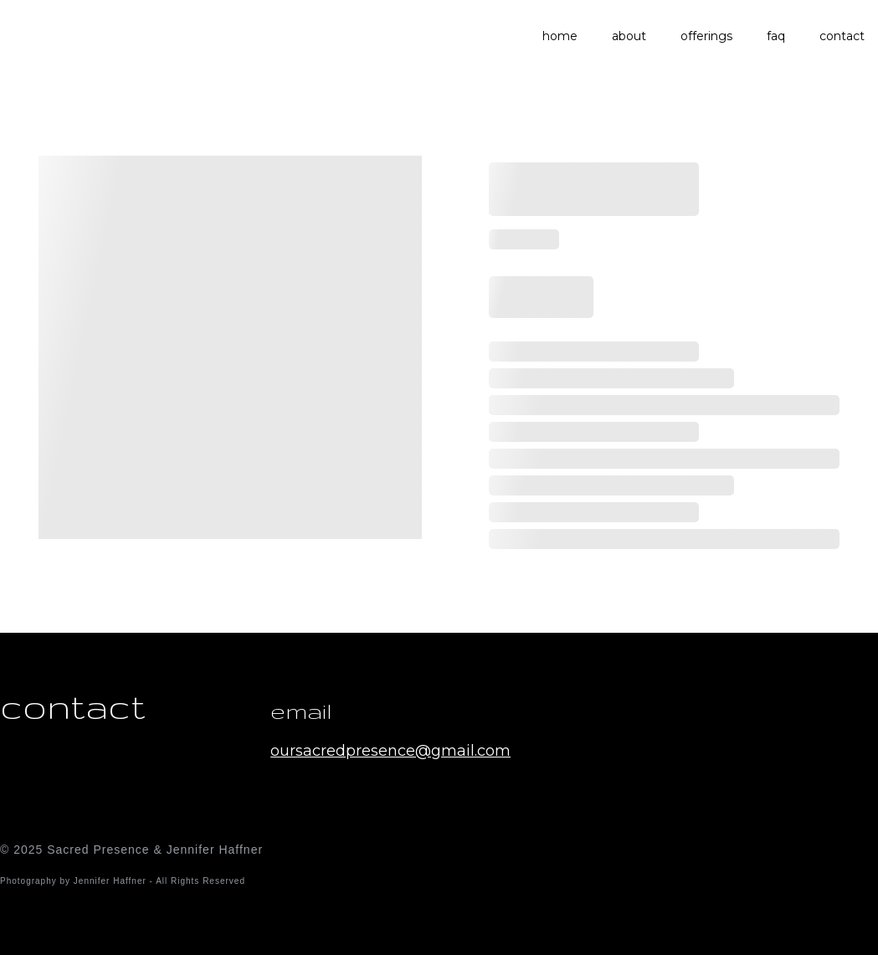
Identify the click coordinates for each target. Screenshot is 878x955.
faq (776, 36)
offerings (706, 36)
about (629, 36)
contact (842, 36)
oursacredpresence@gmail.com (390, 751)
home (560, 36)
